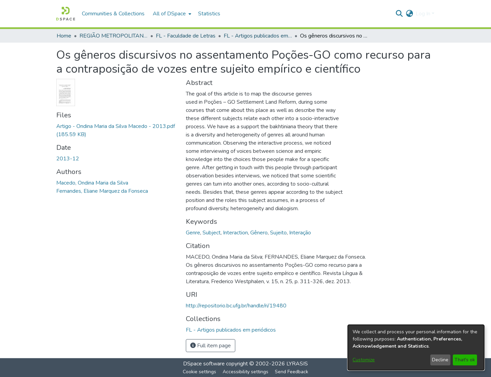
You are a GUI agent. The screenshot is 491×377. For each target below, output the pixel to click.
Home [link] (64, 36)
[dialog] (416, 347)
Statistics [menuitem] (209, 13)
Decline (440, 360)
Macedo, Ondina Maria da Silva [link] (92, 183)
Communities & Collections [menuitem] (113, 13)
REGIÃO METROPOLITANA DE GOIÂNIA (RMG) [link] (113, 36)
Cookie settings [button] (199, 371)
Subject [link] (212, 232)
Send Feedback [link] (291, 371)
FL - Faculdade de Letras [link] (185, 36)
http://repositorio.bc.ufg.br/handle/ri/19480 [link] (236, 305)
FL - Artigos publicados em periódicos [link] (258, 36)
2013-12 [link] (67, 158)
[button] (65, 13)
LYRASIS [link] (297, 363)
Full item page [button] (210, 345)
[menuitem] (171, 13)
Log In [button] (424, 13)
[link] (231, 330)
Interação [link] (300, 232)
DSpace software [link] (204, 363)
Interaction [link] (235, 232)
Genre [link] (193, 232)
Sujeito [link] (278, 232)
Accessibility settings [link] (245, 371)
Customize (364, 360)
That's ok (465, 360)
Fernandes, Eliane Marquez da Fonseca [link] (102, 191)
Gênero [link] (259, 232)
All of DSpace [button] (169, 13)
